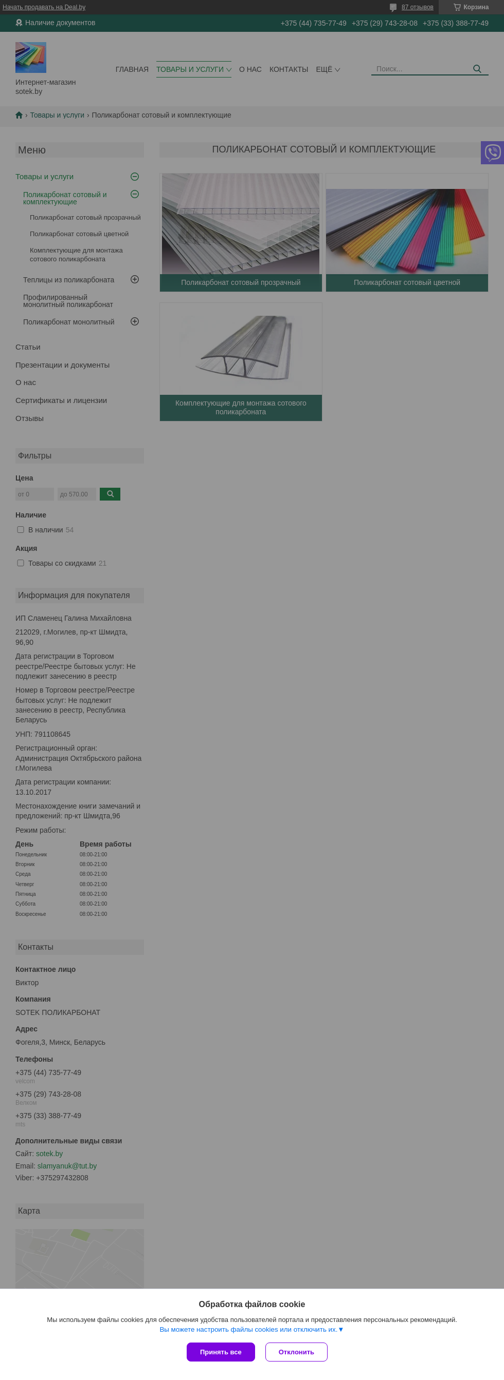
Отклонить (296, 1352)
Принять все (221, 1352)
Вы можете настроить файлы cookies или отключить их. (248, 1329)
